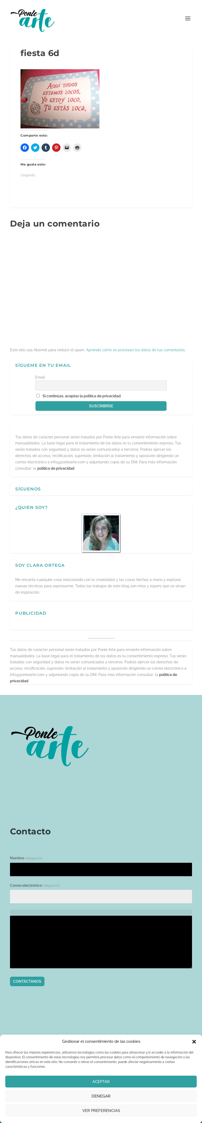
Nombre (26, 858)
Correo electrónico (35, 885)
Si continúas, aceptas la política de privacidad (82, 396)
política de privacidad (55, 468)
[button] (194, 1041)
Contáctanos (27, 981)
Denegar (101, 1096)
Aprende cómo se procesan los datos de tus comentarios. (136, 350)
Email (40, 377)
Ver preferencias (101, 1110)
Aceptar (101, 1081)
